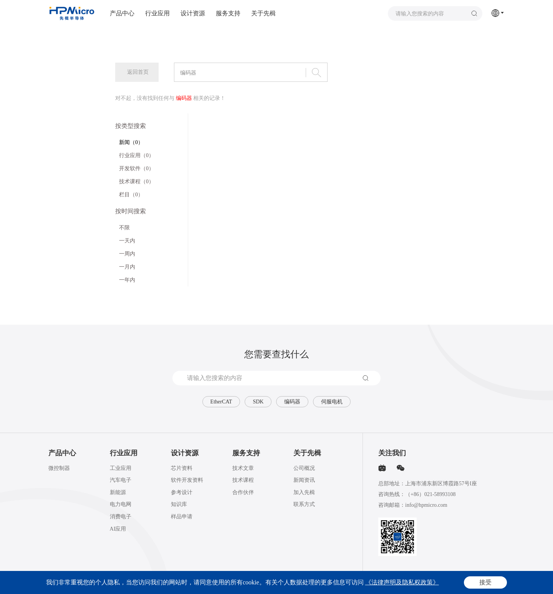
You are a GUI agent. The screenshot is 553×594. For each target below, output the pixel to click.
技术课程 (243, 480)
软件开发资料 (187, 480)
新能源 (118, 492)
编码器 (292, 402)
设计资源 (192, 13)
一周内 (127, 254)
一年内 (127, 280)
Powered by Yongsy (291, 583)
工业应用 (120, 468)
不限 (124, 228)
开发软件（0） (136, 168)
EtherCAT (221, 402)
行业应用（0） (136, 155)
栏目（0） (131, 194)
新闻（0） (131, 142)
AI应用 (118, 529)
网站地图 (495, 583)
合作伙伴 (243, 492)
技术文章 (243, 468)
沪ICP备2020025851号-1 (180, 583)
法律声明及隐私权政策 (460, 583)
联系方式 (304, 504)
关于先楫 (263, 13)
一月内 (127, 267)
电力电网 (120, 504)
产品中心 (122, 13)
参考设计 (181, 492)
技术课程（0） (136, 181)
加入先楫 (304, 492)
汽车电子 (120, 480)
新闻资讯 (304, 480)
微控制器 (59, 468)
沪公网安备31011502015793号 (235, 583)
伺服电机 (332, 402)
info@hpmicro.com (426, 505)
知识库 (179, 504)
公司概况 (304, 468)
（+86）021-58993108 (430, 494)
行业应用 (157, 13)
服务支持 (228, 13)
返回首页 (138, 72)
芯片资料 (181, 468)
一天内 (127, 241)
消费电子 (120, 516)
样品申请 (181, 516)
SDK (258, 402)
